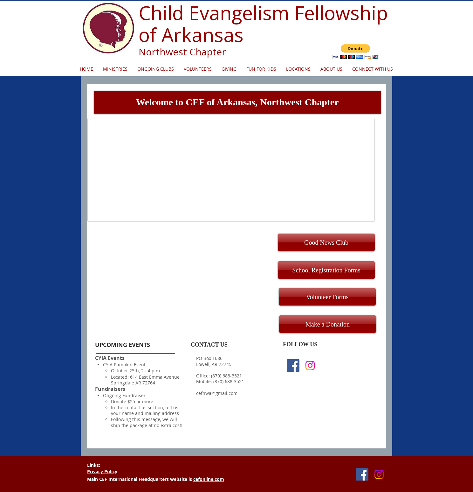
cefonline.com (208, 479)
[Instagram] (310, 365)
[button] (355, 51)
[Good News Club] (326, 242)
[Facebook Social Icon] (293, 365)
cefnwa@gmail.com (216, 393)
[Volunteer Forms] (327, 297)
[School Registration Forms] (326, 270)
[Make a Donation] (327, 324)
